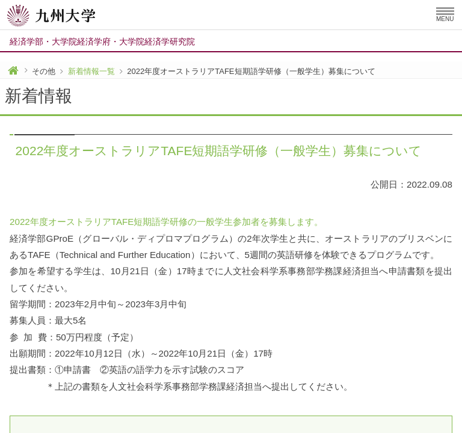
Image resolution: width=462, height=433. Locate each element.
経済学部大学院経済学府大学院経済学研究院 (102, 41)
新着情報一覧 (91, 71)
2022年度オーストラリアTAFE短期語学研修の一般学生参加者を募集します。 (166, 221)
